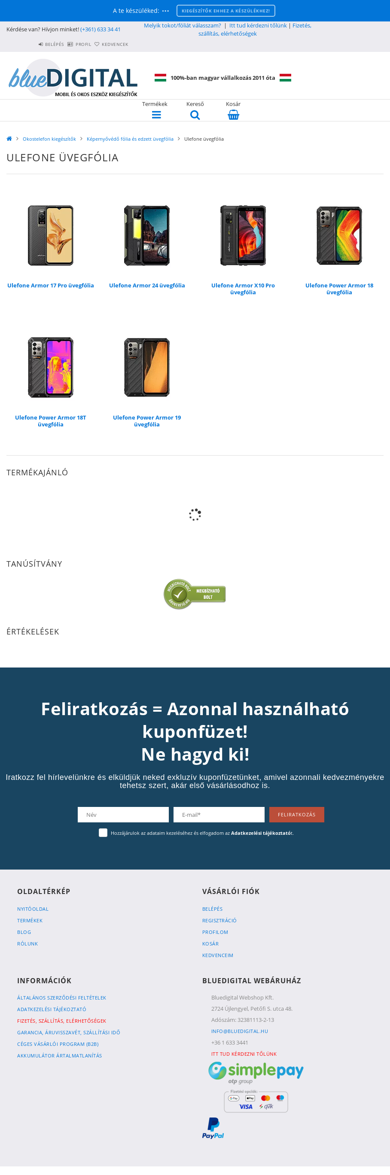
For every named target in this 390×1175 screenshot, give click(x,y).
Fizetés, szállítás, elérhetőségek (254, 29)
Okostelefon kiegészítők (49, 139)
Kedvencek (110, 44)
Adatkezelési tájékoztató (51, 1009)
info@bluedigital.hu (239, 1031)
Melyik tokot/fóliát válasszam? (182, 25)
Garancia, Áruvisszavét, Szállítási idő (68, 1032)
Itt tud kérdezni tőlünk (258, 25)
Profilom (215, 932)
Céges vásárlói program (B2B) (57, 1044)
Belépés (30, 44)
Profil (69, 44)
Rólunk (27, 943)
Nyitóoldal (33, 909)
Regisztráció (219, 920)
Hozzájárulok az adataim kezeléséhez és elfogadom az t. (202, 833)
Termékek (30, 920)
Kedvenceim (218, 955)
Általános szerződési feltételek (62, 997)
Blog (24, 932)
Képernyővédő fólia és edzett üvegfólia (130, 139)
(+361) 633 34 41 (100, 29)
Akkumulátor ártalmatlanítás (59, 1055)
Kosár (210, 943)
